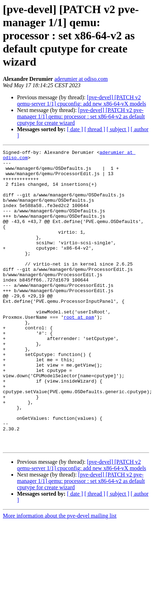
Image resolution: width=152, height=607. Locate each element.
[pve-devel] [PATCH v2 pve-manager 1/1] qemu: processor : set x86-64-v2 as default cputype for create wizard (81, 116)
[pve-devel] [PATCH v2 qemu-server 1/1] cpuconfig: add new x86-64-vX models (81, 100)
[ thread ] (94, 129)
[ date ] (75, 129)
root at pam (79, 351)
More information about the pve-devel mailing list (60, 575)
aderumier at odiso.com (81, 79)
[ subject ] (118, 129)
